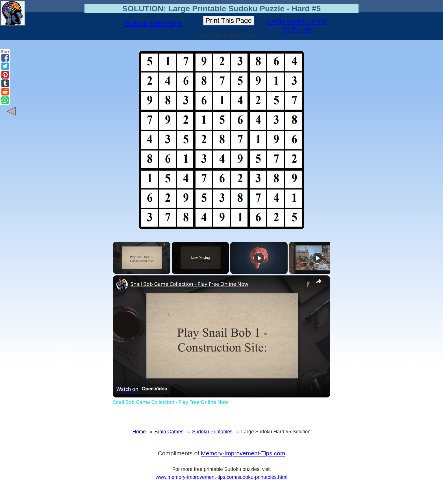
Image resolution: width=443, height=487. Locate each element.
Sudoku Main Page (153, 23)
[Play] (259, 258)
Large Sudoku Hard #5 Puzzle (297, 25)
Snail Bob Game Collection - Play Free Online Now (189, 284)
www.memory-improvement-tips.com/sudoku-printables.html (221, 477)
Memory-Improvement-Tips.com (243, 453)
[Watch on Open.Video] (141, 389)
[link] (122, 284)
